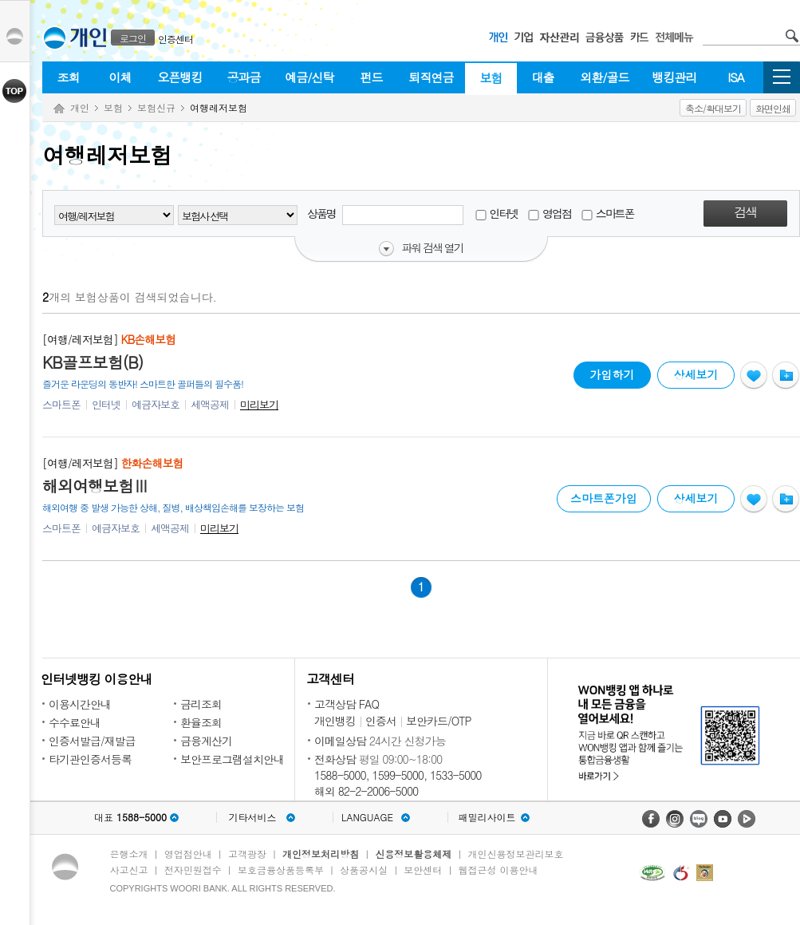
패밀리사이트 (487, 817)
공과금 (244, 77)
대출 (543, 77)
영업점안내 (188, 853)
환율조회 (201, 722)
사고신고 (129, 869)
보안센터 (423, 869)
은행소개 (129, 853)
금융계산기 (206, 741)
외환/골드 (604, 77)
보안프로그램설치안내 (232, 759)
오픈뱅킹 (180, 77)
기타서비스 (253, 817)
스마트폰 (607, 213)
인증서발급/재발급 (92, 741)
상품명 (385, 215)
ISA (735, 77)
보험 (491, 77)
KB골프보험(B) (92, 362)
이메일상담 (340, 741)
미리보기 (259, 404)
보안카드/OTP (438, 721)
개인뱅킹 (335, 721)
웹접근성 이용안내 (498, 869)
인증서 (380, 721)
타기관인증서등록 (90, 759)
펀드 (372, 77)
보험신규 (156, 107)
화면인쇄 (772, 108)
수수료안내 (74, 722)
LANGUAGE (367, 817)
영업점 (549, 213)
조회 (68, 77)
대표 (130, 817)
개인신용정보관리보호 (516, 853)
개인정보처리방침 (320, 853)
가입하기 (612, 372)
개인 (79, 107)
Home (59, 109)
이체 (120, 77)
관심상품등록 (753, 376)
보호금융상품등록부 (281, 869)
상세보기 (696, 374)
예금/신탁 (309, 77)
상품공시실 (364, 869)
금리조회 (201, 704)
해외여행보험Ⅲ (95, 486)
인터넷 (496, 213)
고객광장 (247, 853)
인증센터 (175, 38)
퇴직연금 (431, 77)
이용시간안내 (80, 704)
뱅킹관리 (674, 77)
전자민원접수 (193, 869)
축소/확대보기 (713, 108)
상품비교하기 (785, 376)
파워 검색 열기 (432, 248)
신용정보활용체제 (413, 853)
